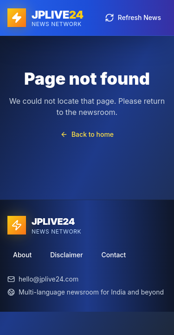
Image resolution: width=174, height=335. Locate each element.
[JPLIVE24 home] (45, 17)
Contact (114, 255)
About (22, 255)
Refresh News (133, 17)
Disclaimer (66, 255)
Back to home (87, 134)
